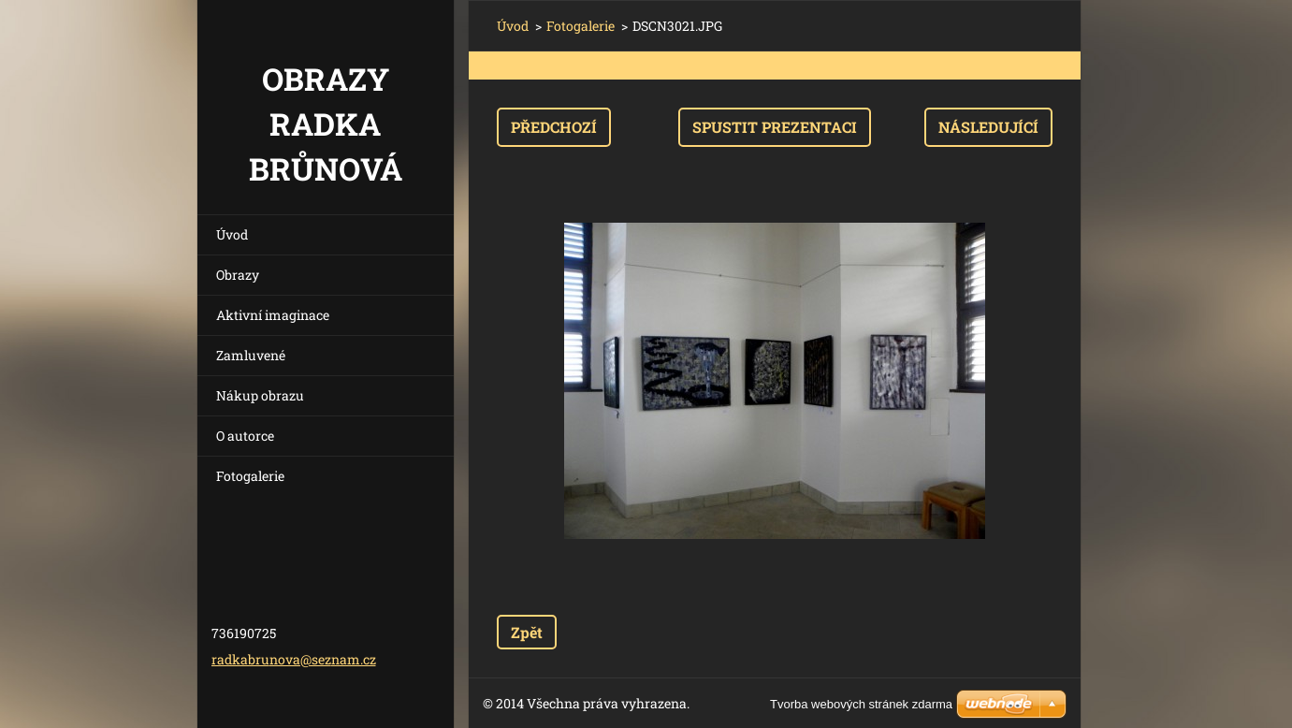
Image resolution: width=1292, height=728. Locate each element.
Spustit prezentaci (774, 127)
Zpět (527, 632)
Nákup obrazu (260, 395)
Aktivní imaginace (272, 315)
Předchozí (554, 127)
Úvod (232, 234)
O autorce (245, 435)
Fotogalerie (250, 476)
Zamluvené (250, 355)
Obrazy (237, 275)
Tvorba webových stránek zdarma (861, 704)
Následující (988, 127)
